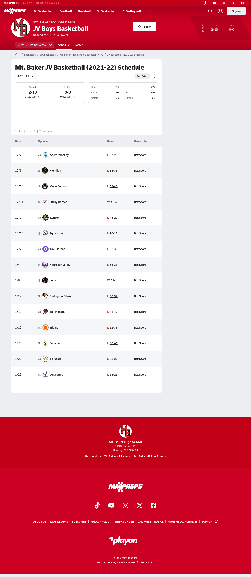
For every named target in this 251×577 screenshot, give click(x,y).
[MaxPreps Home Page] (17, 54)
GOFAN (28, 2)
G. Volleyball (131, 11)
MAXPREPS (12, 2)
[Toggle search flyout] (210, 11)
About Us (39, 522)
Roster (79, 45)
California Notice (151, 522)
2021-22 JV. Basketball (35, 45)
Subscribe (79, 522)
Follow (144, 27)
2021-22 (26, 76)
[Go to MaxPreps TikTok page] (97, 505)
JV (102, 54)
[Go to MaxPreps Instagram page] (125, 505)
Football (65, 11)
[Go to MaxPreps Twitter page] (139, 505)
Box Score (140, 155)
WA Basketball (48, 54)
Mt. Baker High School (125, 434)
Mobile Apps (59, 522)
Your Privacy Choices (182, 522)
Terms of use (124, 522)
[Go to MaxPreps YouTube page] (111, 505)
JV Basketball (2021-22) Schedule (125, 54)
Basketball (30, 54)
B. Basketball (44, 11)
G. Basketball (106, 11)
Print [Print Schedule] (142, 76)
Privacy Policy (100, 522)
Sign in (236, 11)
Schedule (64, 45)
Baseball (84, 11)
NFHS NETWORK (47, 2)
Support (210, 522)
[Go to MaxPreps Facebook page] (154, 505)
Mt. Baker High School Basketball (78, 54)
